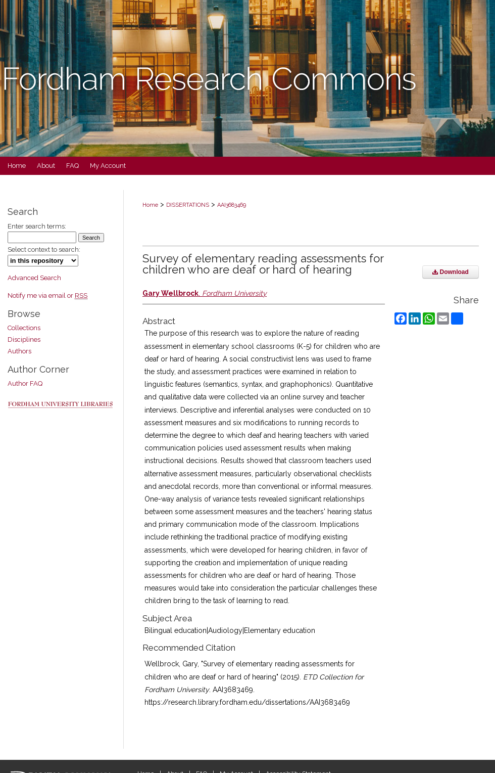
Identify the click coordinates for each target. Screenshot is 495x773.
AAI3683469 (231, 205)
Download (450, 272)
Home (150, 205)
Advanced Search (34, 278)
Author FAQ (25, 383)
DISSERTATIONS (187, 205)
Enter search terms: (37, 226)
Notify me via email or (47, 295)
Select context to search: (44, 249)
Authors (19, 351)
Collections (24, 328)
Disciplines (24, 339)
